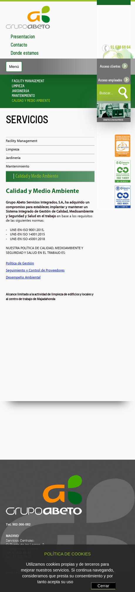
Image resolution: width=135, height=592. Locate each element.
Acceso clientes (114, 67)
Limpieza (12, 149)
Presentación (23, 37)
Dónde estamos (24, 53)
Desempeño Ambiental (23, 277)
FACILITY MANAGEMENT (28, 81)
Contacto (19, 45)
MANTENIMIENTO (23, 96)
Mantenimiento (17, 166)
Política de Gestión (20, 263)
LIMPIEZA (18, 86)
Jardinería (13, 158)
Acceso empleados (113, 80)
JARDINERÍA (20, 91)
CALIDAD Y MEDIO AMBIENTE (31, 101)
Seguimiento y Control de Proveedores (35, 270)
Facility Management (21, 141)
